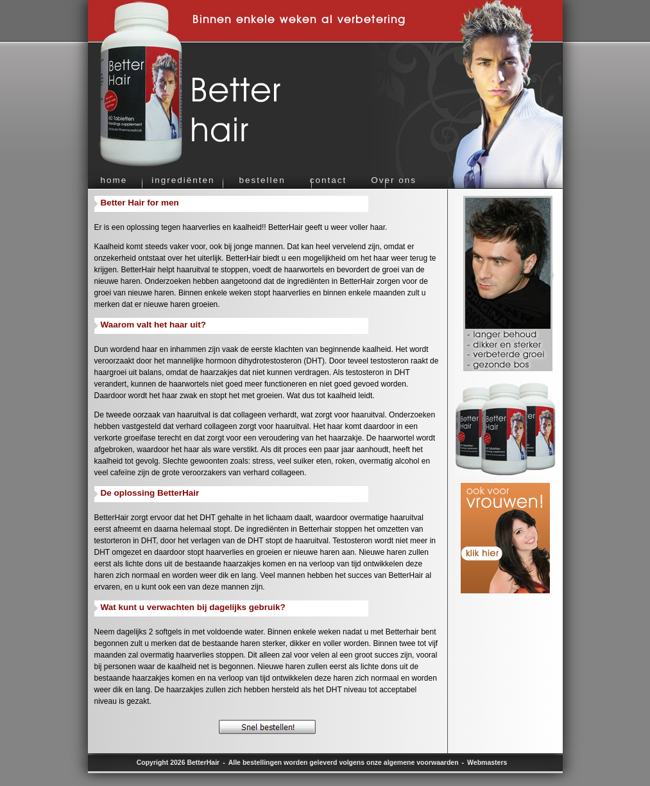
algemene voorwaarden (421, 762)
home (114, 180)
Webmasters (487, 762)
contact (328, 180)
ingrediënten (182, 180)
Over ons (393, 180)
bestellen (262, 180)
